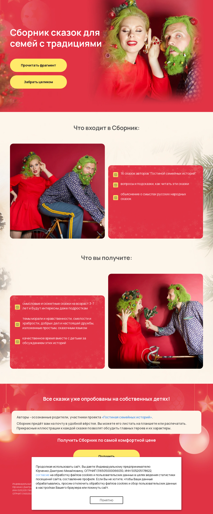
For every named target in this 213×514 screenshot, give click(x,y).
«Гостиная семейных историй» (127, 417)
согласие (42, 475)
